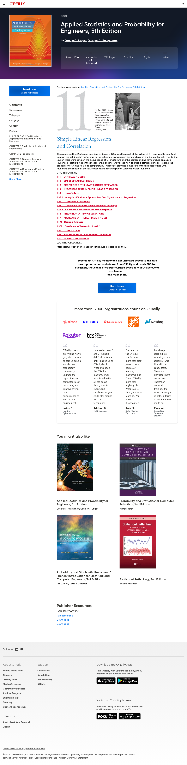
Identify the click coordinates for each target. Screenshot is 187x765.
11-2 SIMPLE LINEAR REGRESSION (75, 180)
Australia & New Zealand (16, 722)
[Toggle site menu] (3, 3)
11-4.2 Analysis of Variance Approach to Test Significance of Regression (96, 197)
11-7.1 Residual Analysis (70, 221)
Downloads (63, 619)
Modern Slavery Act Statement (73, 758)
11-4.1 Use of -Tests (68, 193)
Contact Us (43, 670)
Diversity (7, 702)
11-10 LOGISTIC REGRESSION (73, 238)
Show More (15, 179)
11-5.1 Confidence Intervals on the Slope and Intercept (87, 205)
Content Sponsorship (14, 706)
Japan (6, 726)
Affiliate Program (12, 693)
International (11, 716)
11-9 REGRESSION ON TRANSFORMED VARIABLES (84, 234)
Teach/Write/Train (13, 670)
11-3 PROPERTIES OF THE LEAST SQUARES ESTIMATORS (87, 185)
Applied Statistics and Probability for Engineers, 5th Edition (113, 87)
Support (42, 664)
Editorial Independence (46, 758)
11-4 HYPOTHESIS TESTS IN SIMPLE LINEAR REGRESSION (87, 189)
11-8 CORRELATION (68, 230)
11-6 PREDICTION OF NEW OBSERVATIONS (80, 213)
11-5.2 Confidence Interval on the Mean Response (84, 209)
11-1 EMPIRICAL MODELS (71, 176)
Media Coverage (12, 684)
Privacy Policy (44, 679)
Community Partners (14, 688)
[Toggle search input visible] (183, 3)
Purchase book (65, 615)
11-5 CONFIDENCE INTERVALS (73, 201)
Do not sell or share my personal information (24, 748)
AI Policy (42, 684)
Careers (7, 675)
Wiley (166, 57)
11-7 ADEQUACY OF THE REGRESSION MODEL (82, 217)
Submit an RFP (10, 697)
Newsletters (43, 675)
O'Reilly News (10, 679)
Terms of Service (10, 758)
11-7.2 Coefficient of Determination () (78, 226)
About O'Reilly (12, 664)
